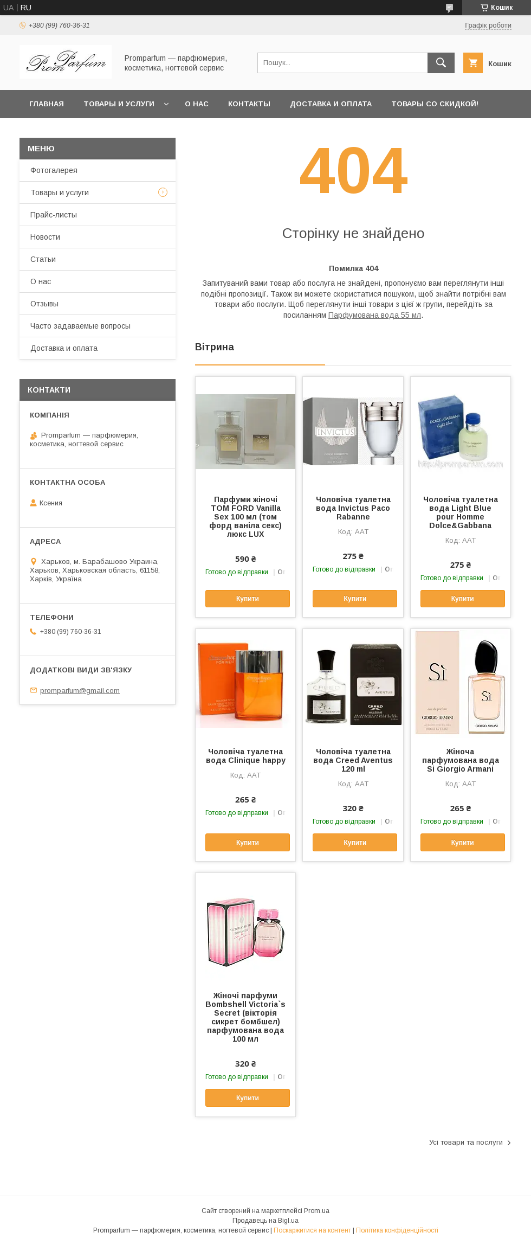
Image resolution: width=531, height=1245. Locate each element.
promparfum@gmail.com (80, 690)
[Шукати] (441, 63)
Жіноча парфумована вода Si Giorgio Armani (460, 760)
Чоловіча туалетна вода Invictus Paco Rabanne (353, 508)
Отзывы (44, 303)
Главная (46, 104)
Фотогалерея (53, 170)
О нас (197, 104)
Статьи (43, 259)
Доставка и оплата (331, 104)
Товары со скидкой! (434, 104)
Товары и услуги (118, 104)
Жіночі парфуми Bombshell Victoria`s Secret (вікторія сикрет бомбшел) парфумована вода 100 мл (245, 1017)
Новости (45, 237)
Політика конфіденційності (397, 1230)
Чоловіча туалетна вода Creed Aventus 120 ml (353, 760)
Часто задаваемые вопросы (80, 326)
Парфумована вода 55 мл (374, 315)
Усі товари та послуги (466, 1142)
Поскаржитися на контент (312, 1230)
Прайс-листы (53, 214)
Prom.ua (316, 1211)
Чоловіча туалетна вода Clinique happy (246, 756)
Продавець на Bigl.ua (265, 1220)
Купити (247, 598)
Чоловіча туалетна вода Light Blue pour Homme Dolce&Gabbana (460, 512)
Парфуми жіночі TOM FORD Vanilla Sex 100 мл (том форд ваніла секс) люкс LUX (245, 516)
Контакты (249, 104)
